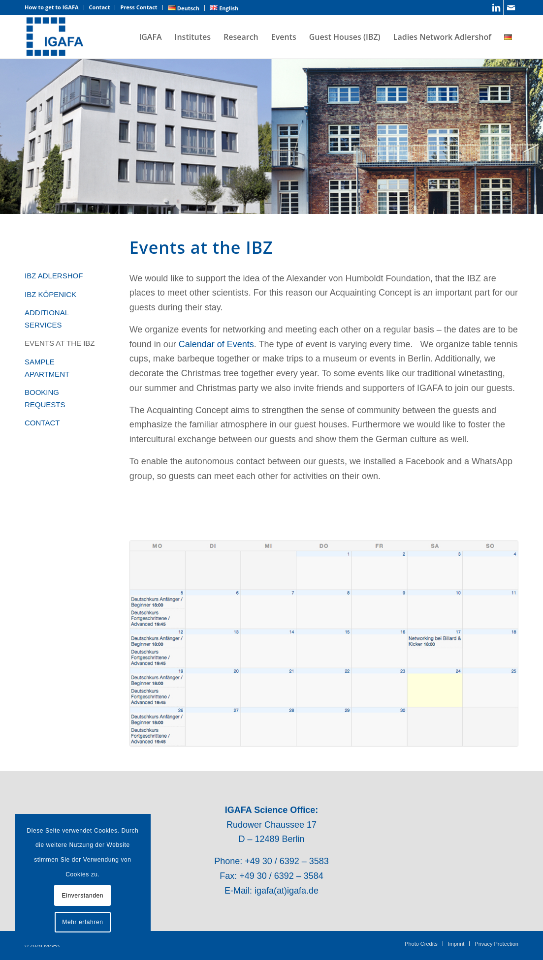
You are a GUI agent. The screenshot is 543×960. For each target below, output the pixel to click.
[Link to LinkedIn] (496, 7)
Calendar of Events (216, 344)
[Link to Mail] (511, 7)
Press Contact (138, 7)
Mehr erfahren (82, 922)
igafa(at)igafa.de (287, 891)
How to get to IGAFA (52, 7)
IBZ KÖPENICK (50, 294)
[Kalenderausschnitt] (323, 643)
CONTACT (42, 423)
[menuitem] (54, 7)
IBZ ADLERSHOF (54, 275)
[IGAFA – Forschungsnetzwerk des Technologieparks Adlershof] (55, 37)
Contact (99, 7)
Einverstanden (83, 895)
